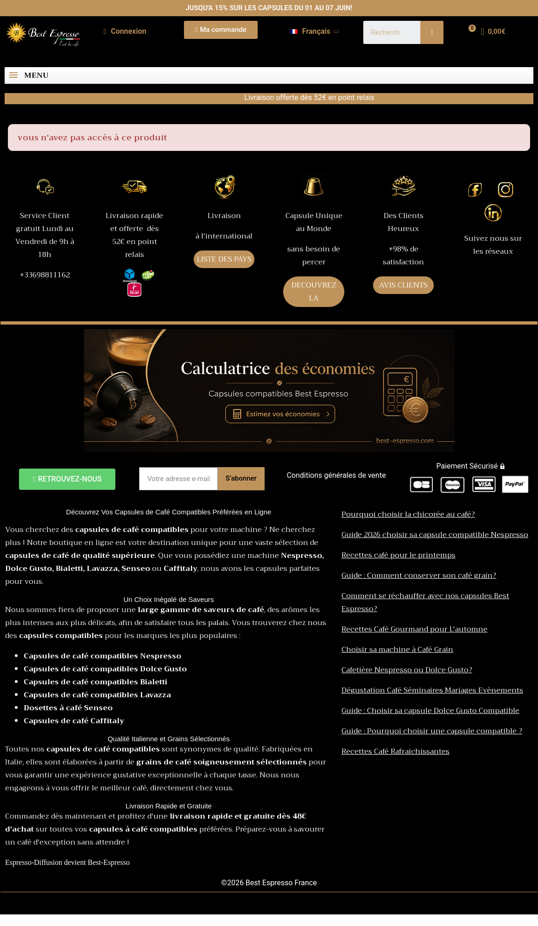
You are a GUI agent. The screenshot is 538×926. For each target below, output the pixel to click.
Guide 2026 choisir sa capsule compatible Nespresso (435, 534)
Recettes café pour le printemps (399, 555)
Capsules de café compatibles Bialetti (95, 682)
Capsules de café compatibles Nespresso (102, 656)
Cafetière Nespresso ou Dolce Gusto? (407, 669)
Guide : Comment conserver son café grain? (419, 575)
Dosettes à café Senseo (68, 707)
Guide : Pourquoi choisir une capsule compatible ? (432, 731)
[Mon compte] (124, 31)
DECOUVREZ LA (313, 292)
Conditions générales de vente (336, 475)
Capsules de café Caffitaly (74, 720)
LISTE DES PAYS (224, 259)
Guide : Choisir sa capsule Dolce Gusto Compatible (430, 710)
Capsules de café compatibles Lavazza (97, 694)
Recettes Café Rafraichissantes (395, 751)
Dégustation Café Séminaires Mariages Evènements (432, 690)
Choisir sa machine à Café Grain (397, 649)
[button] (221, 30)
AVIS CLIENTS (403, 285)
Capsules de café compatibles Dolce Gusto (105, 669)
